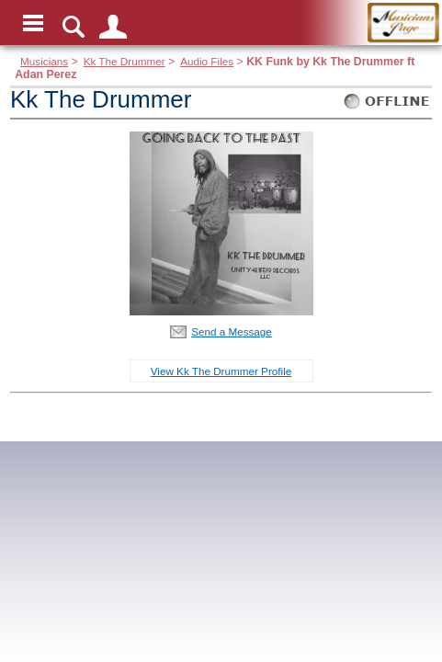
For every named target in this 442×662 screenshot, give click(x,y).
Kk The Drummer (124, 61)
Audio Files (206, 61)
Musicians (44, 61)
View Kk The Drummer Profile (221, 371)
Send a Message (231, 331)
